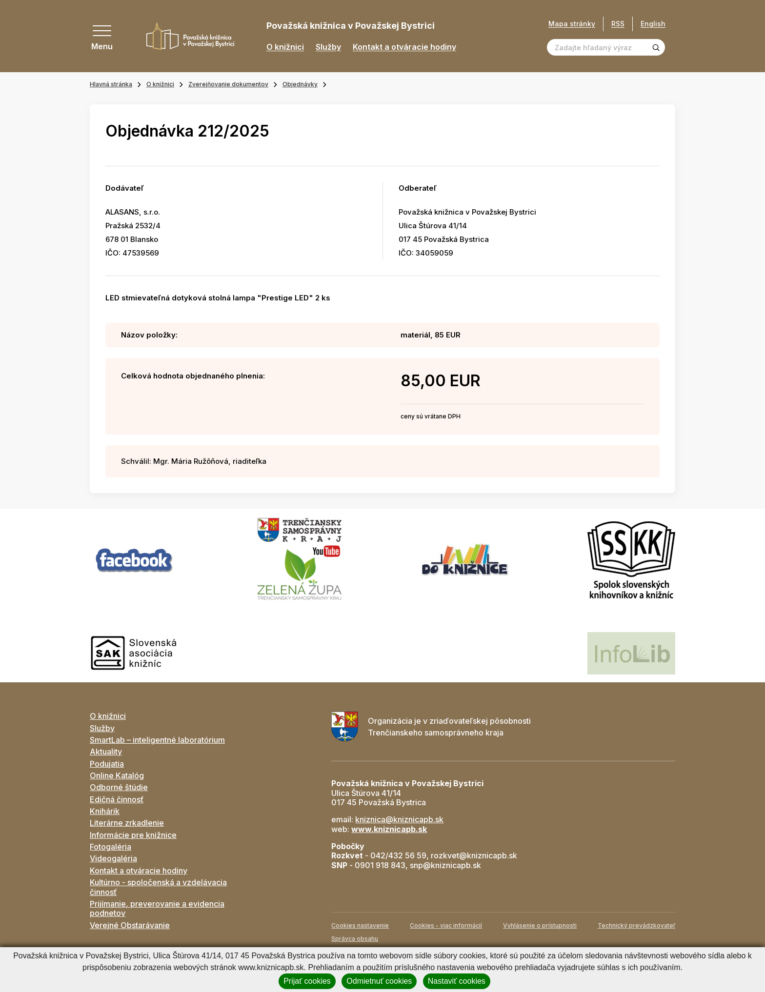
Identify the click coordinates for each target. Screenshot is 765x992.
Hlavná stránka (111, 84)
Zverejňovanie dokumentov (228, 84)
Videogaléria (113, 858)
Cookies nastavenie (360, 925)
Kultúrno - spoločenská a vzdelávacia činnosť (158, 886)
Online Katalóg (117, 775)
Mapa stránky (571, 24)
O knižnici (285, 47)
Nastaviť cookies (456, 981)
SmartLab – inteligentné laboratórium (157, 740)
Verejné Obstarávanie (130, 925)
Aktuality (106, 751)
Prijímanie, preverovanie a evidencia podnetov (157, 908)
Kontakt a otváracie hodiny (404, 47)
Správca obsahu (354, 938)
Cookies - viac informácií (446, 925)
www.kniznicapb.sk (389, 829)
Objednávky (300, 84)
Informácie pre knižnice (133, 835)
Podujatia (107, 764)
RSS (617, 24)
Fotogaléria (110, 847)
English (653, 24)
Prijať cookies (307, 981)
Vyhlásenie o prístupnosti (540, 925)
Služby (328, 47)
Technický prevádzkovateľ (636, 925)
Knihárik (105, 811)
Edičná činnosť (116, 799)
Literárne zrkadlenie (127, 823)
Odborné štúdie (119, 787)
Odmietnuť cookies (379, 981)
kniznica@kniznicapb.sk (399, 819)
